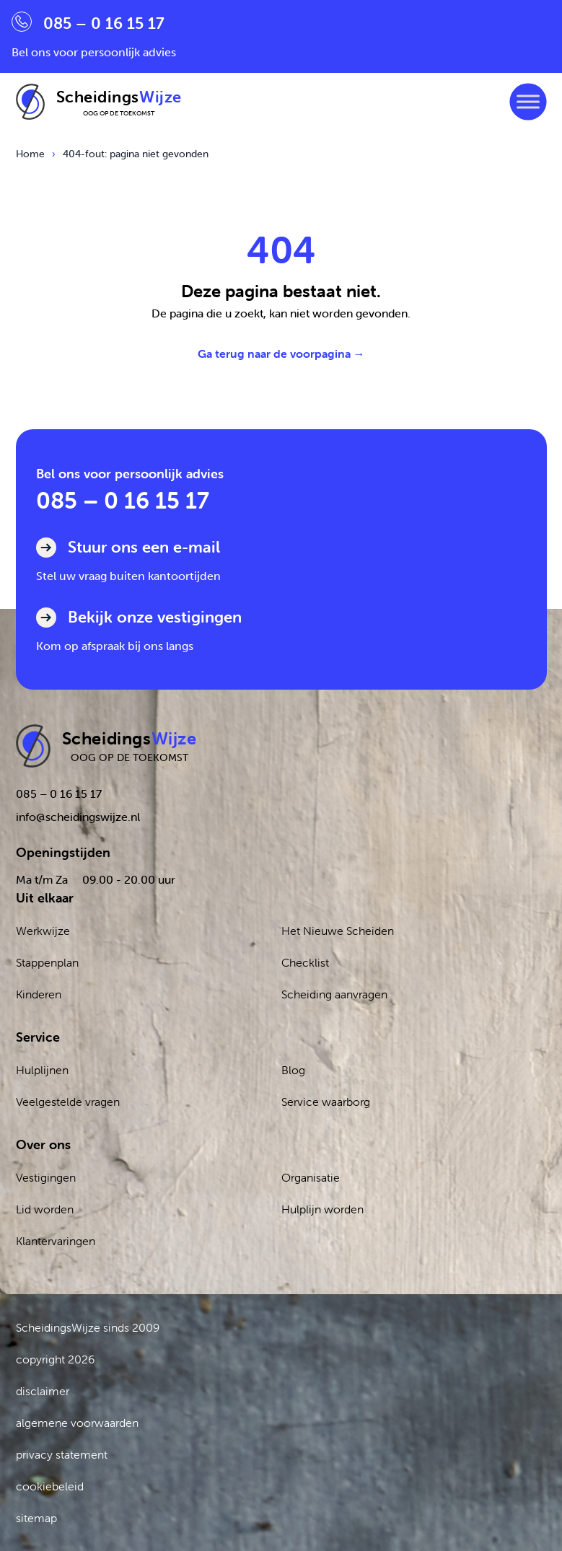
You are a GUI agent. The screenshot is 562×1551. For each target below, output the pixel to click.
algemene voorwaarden (77, 1422)
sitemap (36, 1518)
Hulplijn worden (322, 1209)
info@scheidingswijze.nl (78, 816)
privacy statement (61, 1454)
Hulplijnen (42, 1070)
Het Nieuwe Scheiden (337, 930)
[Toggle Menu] (527, 101)
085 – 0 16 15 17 (122, 500)
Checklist (305, 962)
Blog (293, 1070)
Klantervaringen (55, 1241)
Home (30, 153)
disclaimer (42, 1391)
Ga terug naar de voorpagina (281, 353)
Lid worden (45, 1209)
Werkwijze (43, 930)
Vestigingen (46, 1177)
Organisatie (310, 1177)
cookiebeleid (50, 1486)
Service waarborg (325, 1101)
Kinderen (38, 994)
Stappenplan (47, 962)
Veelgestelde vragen (68, 1101)
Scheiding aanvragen (334, 994)
